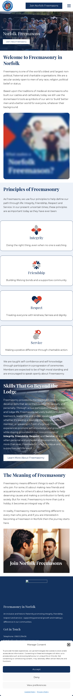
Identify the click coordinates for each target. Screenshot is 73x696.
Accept (36, 669)
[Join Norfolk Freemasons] (36, 551)
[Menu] (69, 5)
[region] (36, 31)
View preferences (36, 685)
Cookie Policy (29, 692)
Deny (37, 677)
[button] (68, 644)
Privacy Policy (43, 692)
